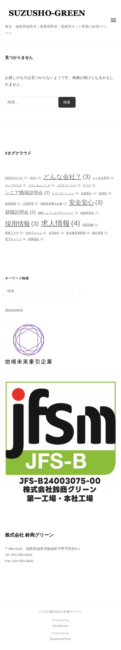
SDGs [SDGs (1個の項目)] (35, 178)
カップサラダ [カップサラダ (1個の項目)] (15, 185)
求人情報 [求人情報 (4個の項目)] (60, 223)
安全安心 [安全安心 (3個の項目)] (86, 202)
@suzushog (14, 310)
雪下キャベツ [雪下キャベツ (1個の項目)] (15, 239)
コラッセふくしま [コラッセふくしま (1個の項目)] (41, 185)
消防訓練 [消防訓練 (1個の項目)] (90, 224)
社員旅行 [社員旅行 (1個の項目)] (56, 232)
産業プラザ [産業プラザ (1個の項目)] (14, 232)
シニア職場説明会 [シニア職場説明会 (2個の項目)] (27, 193)
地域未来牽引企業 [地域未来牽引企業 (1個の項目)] (53, 203)
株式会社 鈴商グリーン (66, 612)
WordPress (60, 626)
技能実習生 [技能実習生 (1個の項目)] (89, 213)
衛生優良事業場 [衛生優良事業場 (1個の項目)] (78, 232)
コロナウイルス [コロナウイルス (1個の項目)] (69, 185)
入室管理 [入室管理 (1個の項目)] (30, 203)
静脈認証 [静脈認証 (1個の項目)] (36, 239)
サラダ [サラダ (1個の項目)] (89, 185)
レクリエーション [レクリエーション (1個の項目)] (65, 193)
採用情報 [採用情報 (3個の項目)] (22, 223)
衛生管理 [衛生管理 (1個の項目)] (100, 232)
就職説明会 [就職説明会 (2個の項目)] (20, 212)
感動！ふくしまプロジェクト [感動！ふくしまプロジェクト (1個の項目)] (58, 213)
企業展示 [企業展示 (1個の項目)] (88, 193)
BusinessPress (60, 639)
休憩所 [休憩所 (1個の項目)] (105, 193)
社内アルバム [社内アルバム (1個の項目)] (35, 232)
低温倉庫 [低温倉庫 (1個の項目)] (12, 203)
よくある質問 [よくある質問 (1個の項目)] (103, 178)
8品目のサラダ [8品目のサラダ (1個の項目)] (16, 178)
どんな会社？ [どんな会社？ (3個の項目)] (66, 176)
